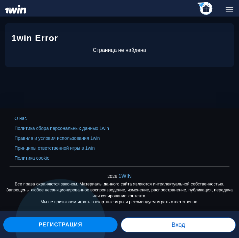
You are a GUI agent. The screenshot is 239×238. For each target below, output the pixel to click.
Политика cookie (31, 158)
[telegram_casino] (205, 9)
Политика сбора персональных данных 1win (61, 128)
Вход (178, 224)
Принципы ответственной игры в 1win (54, 148)
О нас (20, 118)
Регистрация (60, 224)
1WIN (125, 176)
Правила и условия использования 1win (57, 138)
